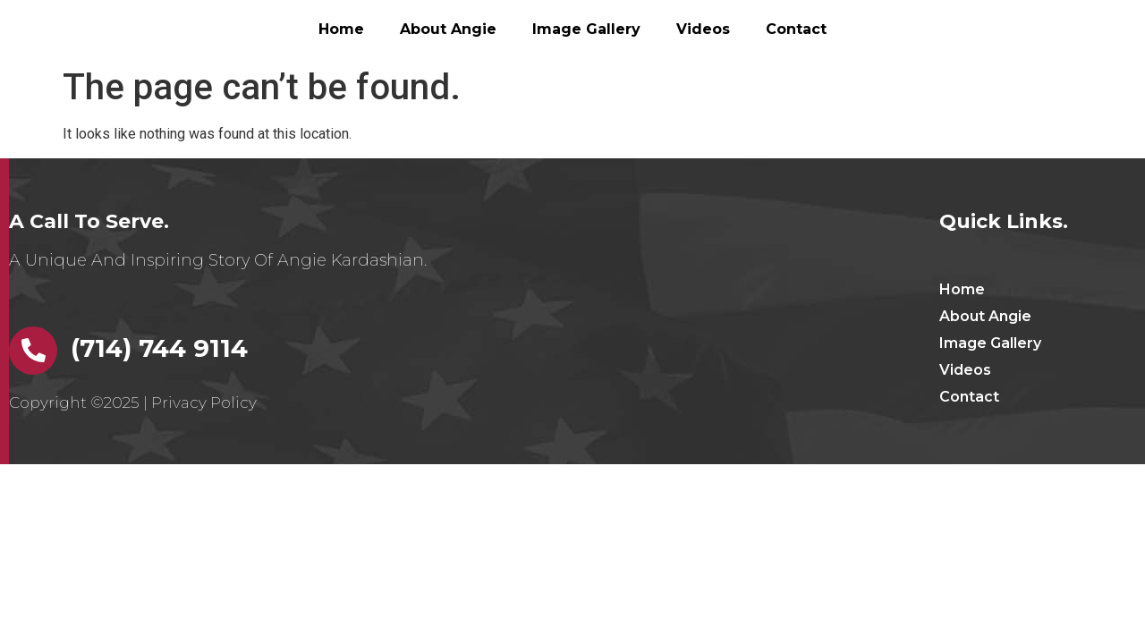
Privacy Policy (204, 402)
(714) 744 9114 (159, 348)
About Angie (448, 29)
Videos (703, 29)
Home (341, 29)
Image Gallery (586, 29)
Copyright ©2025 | (80, 402)
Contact (796, 29)
